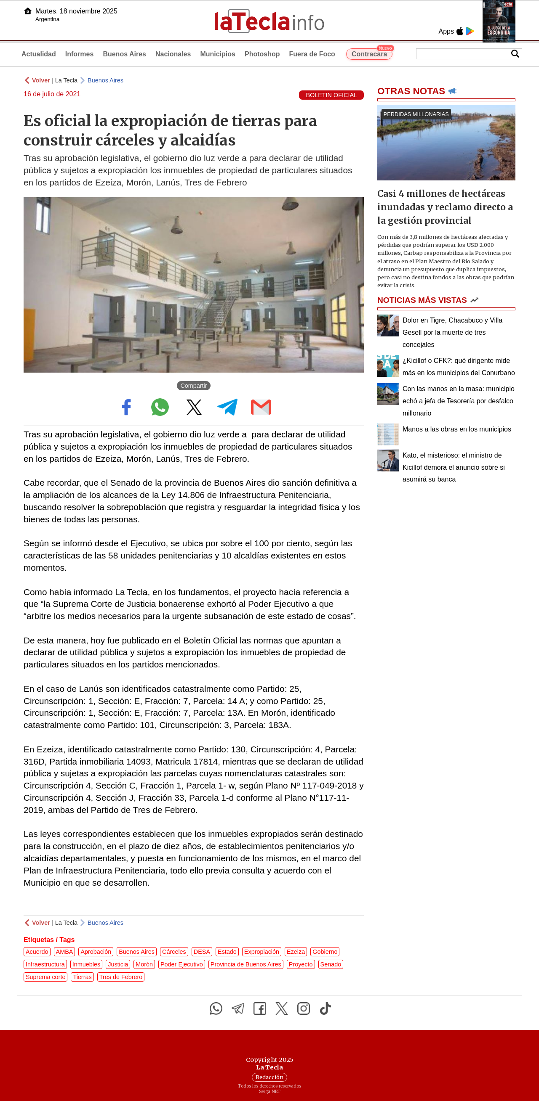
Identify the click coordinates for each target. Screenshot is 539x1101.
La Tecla (66, 80)
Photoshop (262, 54)
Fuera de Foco (312, 54)
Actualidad (38, 54)
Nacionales (173, 54)
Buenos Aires (124, 54)
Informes (79, 54)
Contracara (372, 53)
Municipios (217, 54)
